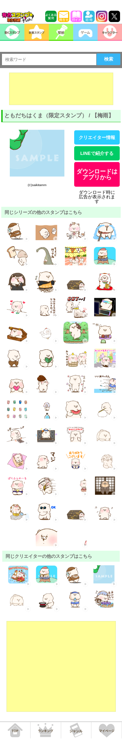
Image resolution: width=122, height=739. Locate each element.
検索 (108, 59)
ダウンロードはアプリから (96, 174)
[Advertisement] (61, 89)
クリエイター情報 (97, 137)
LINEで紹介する (97, 153)
